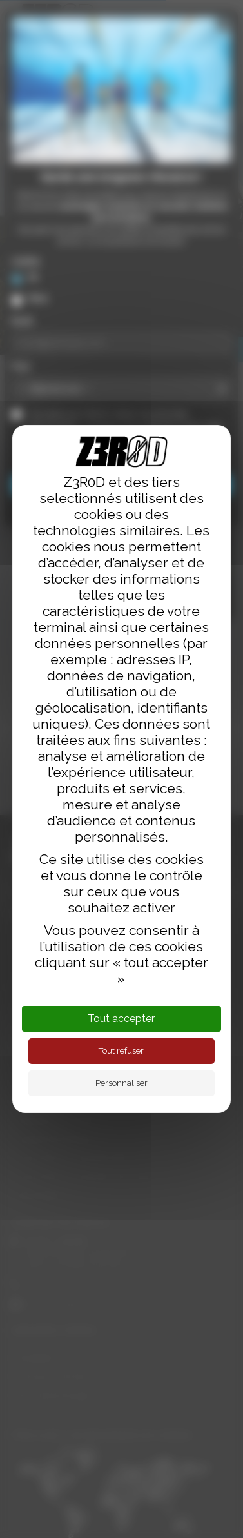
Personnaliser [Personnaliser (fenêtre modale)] (121, 1083)
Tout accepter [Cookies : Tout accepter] (121, 1018)
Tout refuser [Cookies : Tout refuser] (121, 1051)
